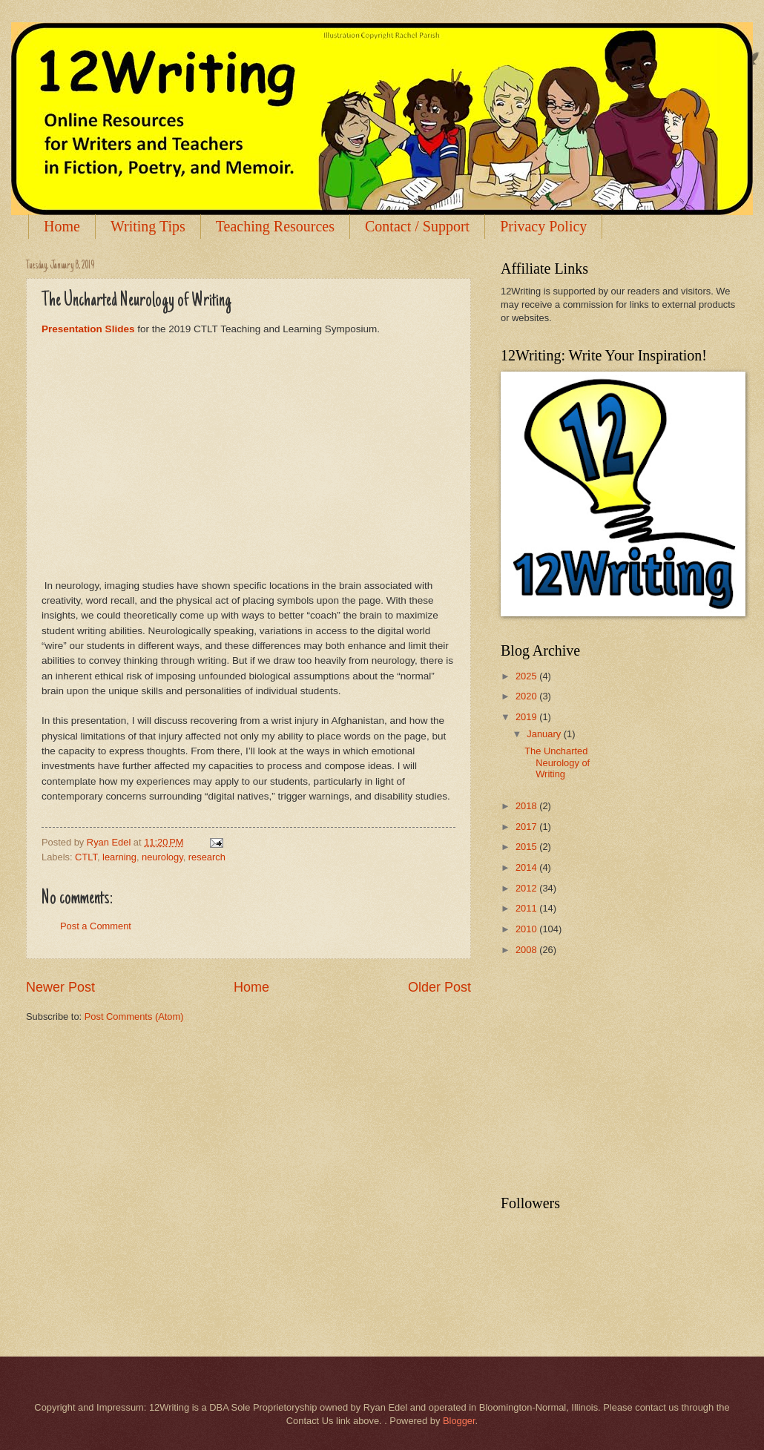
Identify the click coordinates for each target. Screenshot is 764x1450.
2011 (527, 908)
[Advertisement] (612, 1076)
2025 (527, 676)
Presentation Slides (88, 329)
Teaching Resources (275, 226)
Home (62, 226)
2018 (527, 805)
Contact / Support (417, 226)
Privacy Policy (543, 226)
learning (119, 857)
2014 (527, 867)
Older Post (439, 987)
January (545, 733)
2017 (527, 826)
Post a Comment (95, 926)
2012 (527, 888)
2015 (527, 846)
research (206, 857)
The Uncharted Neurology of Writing (557, 762)
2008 (527, 949)
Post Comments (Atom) (134, 1016)
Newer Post (60, 987)
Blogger (459, 1420)
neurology (162, 857)
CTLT (86, 857)
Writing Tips (148, 226)
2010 (527, 929)
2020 (527, 696)
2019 (527, 716)
